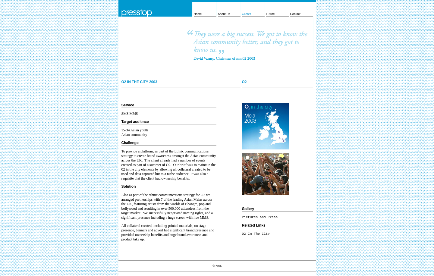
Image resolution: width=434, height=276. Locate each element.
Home (198, 14)
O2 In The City (256, 234)
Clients (246, 14)
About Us (224, 14)
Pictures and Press (260, 217)
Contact (295, 14)
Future (270, 14)
